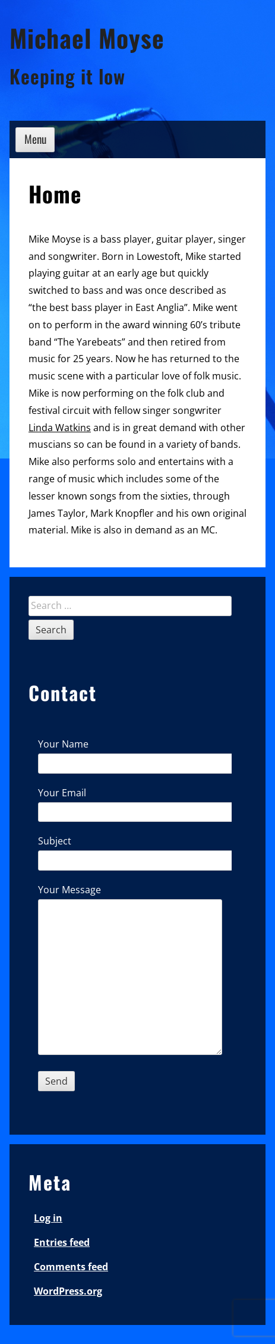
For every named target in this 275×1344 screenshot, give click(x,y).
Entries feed (62, 1242)
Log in (48, 1217)
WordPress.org (68, 1291)
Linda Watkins (60, 427)
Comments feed (71, 1266)
